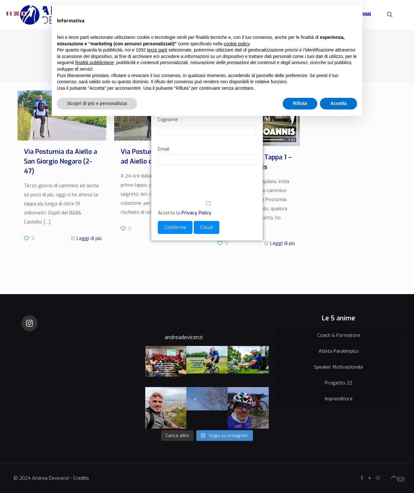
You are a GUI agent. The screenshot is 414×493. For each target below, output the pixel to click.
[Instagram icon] (378, 478)
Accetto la (207, 208)
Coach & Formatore (338, 335)
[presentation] (207, 187)
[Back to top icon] (393, 477)
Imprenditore (339, 399)
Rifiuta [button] (300, 103)
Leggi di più (89, 238)
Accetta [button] (338, 103)
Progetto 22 (338, 383)
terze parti (157, 49)
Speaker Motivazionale (338, 367)
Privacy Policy (196, 213)
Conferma (175, 227)
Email (163, 149)
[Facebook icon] (361, 478)
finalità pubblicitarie (94, 62)
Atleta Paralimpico (339, 351)
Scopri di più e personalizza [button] (97, 103)
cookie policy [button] (236, 43)
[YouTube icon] (369, 478)
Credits (81, 478)
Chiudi (206, 227)
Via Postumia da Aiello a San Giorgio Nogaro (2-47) (60, 161)
